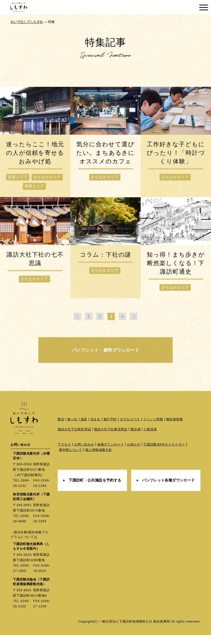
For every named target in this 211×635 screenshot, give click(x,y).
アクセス (64, 444)
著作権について (70, 450)
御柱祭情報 (174, 419)
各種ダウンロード (110, 444)
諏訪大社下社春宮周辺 (110, 429)
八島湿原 (150, 429)
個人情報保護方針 (98, 450)
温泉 (84, 419)
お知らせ (133, 444)
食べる (72, 419)
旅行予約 (110, 419)
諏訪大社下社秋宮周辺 (74, 429)
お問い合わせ (84, 444)
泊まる (95, 419)
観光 (61, 419)
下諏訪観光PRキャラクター (164, 444)
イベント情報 (153, 419)
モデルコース (130, 419)
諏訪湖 (135, 429)
